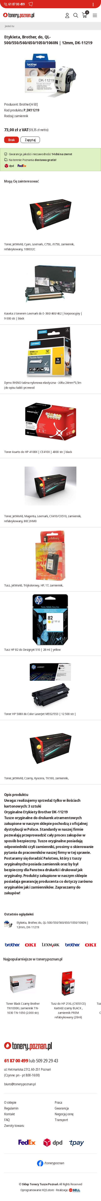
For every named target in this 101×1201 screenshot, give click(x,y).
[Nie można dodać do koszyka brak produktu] (11, 140)
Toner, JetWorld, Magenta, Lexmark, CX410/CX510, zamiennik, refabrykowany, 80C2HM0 (42, 518)
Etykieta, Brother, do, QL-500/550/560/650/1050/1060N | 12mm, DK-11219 (52, 924)
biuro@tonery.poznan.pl (20, 1084)
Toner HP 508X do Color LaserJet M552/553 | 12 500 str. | (40, 714)
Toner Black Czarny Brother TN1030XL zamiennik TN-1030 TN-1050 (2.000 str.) (23, 1008)
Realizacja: (68, 1190)
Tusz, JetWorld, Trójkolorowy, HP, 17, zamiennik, (33, 585)
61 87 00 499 (16, 4)
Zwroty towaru (14, 1125)
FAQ (7, 1120)
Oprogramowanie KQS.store (37, 1190)
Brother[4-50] (28, 104)
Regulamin (11, 1108)
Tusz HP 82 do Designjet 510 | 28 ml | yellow (32, 649)
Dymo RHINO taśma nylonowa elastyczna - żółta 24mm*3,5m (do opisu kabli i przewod (42, 385)
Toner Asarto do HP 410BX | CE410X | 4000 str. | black (38, 452)
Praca (58, 1102)
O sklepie (10, 1102)
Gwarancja (62, 1108)
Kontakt (9, 1114)
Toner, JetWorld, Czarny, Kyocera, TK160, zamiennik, (36, 778)
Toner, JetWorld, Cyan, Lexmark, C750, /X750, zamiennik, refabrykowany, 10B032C (39, 246)
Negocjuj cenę (64, 1114)
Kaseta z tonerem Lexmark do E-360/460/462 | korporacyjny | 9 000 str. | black (43, 315)
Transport (61, 1120)
